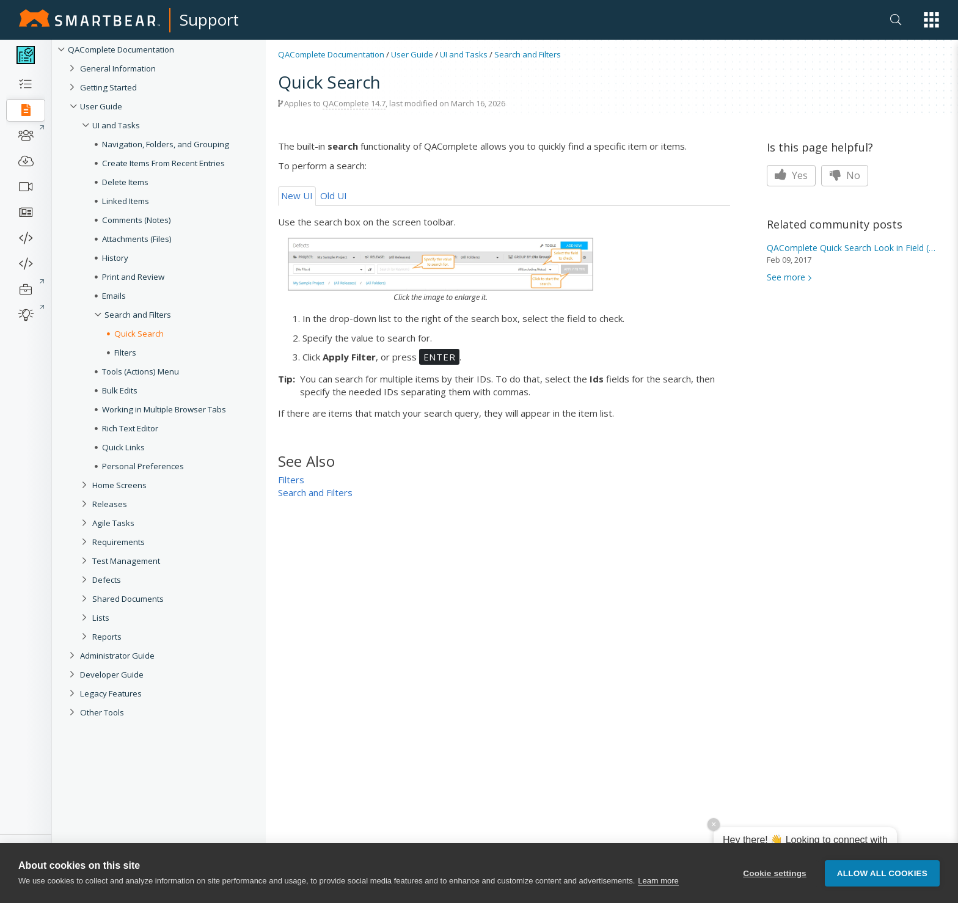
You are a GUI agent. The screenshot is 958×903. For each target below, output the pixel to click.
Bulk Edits (119, 390)
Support (209, 20)
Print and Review (133, 276)
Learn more (658, 880)
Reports (107, 636)
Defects (106, 579)
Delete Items (125, 182)
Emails (114, 295)
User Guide (101, 106)
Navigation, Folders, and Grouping (165, 144)
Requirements (118, 541)
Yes (791, 175)
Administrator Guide (117, 655)
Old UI (333, 195)
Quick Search (139, 333)
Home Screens (119, 485)
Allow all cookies (882, 873)
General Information (118, 68)
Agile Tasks (113, 522)
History (115, 257)
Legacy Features (111, 693)
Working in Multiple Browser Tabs (164, 409)
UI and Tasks (116, 125)
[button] (931, 20)
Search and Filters (137, 314)
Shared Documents (128, 598)
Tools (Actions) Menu (140, 371)
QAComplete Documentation (121, 49)
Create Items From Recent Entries (163, 163)
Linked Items (125, 201)
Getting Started (108, 87)
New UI (297, 195)
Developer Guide (112, 674)
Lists (100, 617)
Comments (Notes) (136, 219)
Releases (109, 504)
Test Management (126, 560)
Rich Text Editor (130, 428)
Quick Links (123, 447)
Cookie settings (774, 873)
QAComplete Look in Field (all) (852, 248)
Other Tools (102, 712)
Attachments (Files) (137, 238)
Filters (125, 352)
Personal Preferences (143, 466)
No (844, 175)
